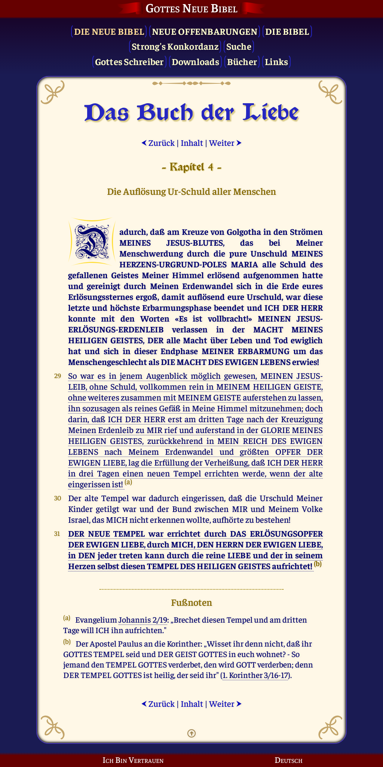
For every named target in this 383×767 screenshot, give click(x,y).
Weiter (225, 142)
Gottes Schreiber (129, 61)
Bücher (242, 61)
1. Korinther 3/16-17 (255, 674)
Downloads (195, 61)
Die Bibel (287, 31)
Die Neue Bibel (109, 31)
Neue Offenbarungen (205, 31)
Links (276, 61)
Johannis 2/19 (143, 619)
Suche (238, 46)
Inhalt (192, 142)
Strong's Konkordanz (175, 46)
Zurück (158, 142)
